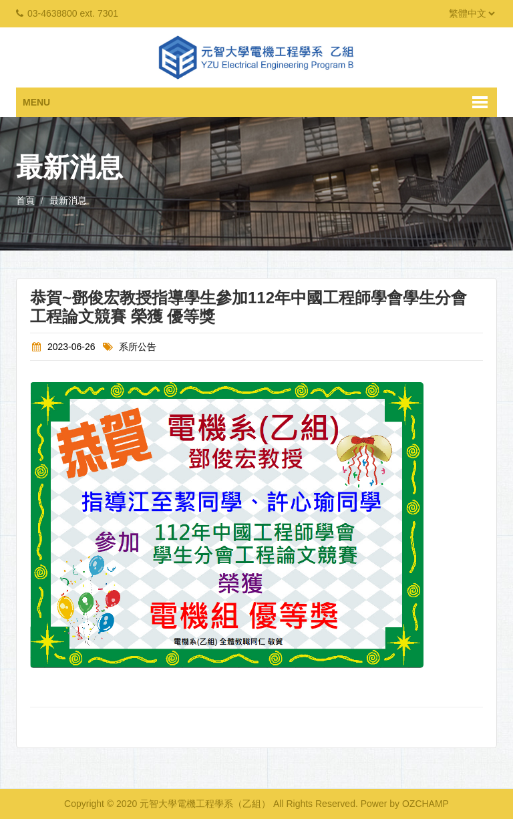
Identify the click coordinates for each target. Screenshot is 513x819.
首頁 (25, 200)
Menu (36, 102)
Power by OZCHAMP (405, 803)
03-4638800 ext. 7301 (72, 13)
